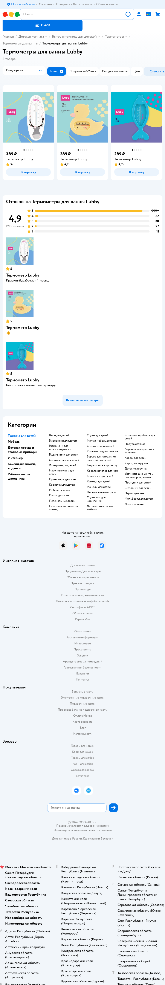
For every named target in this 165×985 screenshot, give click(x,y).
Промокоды (83, 589)
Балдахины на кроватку (102, 465)
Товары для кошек (82, 746)
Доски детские (134, 504)
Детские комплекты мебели (100, 507)
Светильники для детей (64, 460)
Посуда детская (135, 444)
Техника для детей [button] (22, 435)
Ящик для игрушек (137, 463)
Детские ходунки (136, 468)
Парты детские (59, 495)
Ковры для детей (135, 458)
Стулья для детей (97, 435)
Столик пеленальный (100, 446)
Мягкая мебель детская (101, 440)
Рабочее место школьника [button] (19, 476)
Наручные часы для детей (61, 472)
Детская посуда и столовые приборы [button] (22, 449)
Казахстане (90, 838)
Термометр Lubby (22, 275)
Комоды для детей (98, 481)
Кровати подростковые (102, 451)
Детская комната (31, 36)
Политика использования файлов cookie (82, 601)
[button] (42, 25)
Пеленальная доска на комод (63, 507)
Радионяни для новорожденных (60, 447)
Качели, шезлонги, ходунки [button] (22, 466)
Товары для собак (82, 758)
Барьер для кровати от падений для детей (101, 458)
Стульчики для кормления (96, 499)
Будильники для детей (63, 454)
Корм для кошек (82, 752)
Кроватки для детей (62, 484)
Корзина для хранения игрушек (139, 450)
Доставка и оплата (82, 565)
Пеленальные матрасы (101, 492)
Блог (82, 728)
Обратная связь (82, 613)
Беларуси (107, 838)
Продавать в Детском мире (83, 571)
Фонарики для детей (62, 465)
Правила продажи (82, 583)
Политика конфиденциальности (82, 595)
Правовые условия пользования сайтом (82, 825)
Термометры (114, 36)
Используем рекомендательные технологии (82, 830)
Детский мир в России (67, 838)
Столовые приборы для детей (140, 436)
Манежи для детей (99, 487)
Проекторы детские (62, 479)
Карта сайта (82, 619)
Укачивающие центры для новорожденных (139, 475)
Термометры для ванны (20, 43)
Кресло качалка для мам (102, 471)
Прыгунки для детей (138, 482)
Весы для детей (59, 435)
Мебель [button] (14, 441)
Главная (8, 36)
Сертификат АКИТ (82, 607)
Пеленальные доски (62, 501)
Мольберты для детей (139, 498)
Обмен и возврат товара (83, 577)
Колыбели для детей (100, 476)
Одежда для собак (82, 770)
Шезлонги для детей (138, 488)
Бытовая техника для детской (74, 36)
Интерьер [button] (15, 458)
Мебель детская (59, 490)
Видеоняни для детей (63, 440)
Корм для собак (82, 764)
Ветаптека (82, 776)
